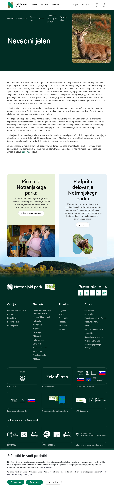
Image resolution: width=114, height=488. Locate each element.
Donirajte (85, 5)
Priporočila (63, 318)
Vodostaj (62, 322)
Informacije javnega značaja (92, 346)
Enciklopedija (21, 19)
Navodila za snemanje (93, 337)
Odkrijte (10, 19)
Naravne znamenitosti (16, 311)
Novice (61, 314)
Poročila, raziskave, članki (95, 318)
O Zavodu (88, 314)
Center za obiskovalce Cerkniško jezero (42, 312)
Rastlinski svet (13, 322)
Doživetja (37, 333)
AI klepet (36, 359)
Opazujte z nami (91, 322)
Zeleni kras (37, 352)
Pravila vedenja (39, 355)
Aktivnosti (37, 336)
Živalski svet (12, 318)
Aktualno (63, 304)
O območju (89, 311)
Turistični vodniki (40, 348)
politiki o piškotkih (46, 467)
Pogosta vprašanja (92, 341)
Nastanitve (37, 325)
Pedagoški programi (41, 317)
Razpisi (87, 326)
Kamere (62, 330)
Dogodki (62, 311)
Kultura (10, 314)
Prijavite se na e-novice (31, 213)
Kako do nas (38, 340)
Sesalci (42, 19)
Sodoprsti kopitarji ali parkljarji (52, 19)
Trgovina (36, 329)
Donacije (82, 225)
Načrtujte (38, 304)
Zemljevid (37, 344)
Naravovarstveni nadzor (94, 330)
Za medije (88, 333)
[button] (35, 5)
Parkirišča (63, 326)
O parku (88, 304)
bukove (25, 152)
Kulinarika (37, 321)
